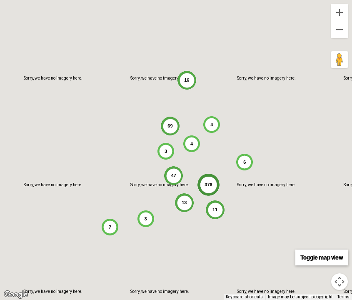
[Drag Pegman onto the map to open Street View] (339, 59)
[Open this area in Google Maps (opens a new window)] (16, 294)
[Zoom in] (339, 12)
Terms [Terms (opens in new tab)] (343, 297)
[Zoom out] (339, 29)
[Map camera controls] (339, 281)
